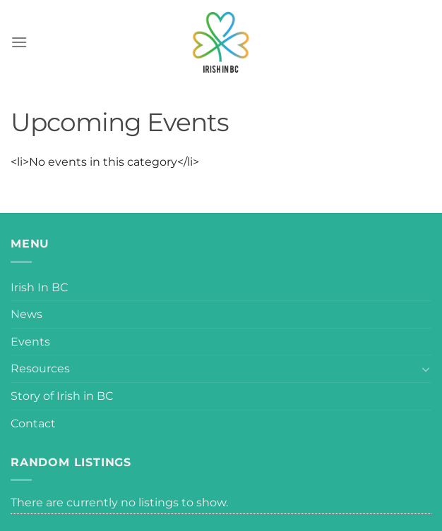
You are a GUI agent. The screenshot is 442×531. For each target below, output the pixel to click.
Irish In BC (39, 287)
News (26, 314)
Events (30, 341)
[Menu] (19, 42)
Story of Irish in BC (62, 396)
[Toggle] (425, 368)
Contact (33, 423)
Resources (40, 368)
